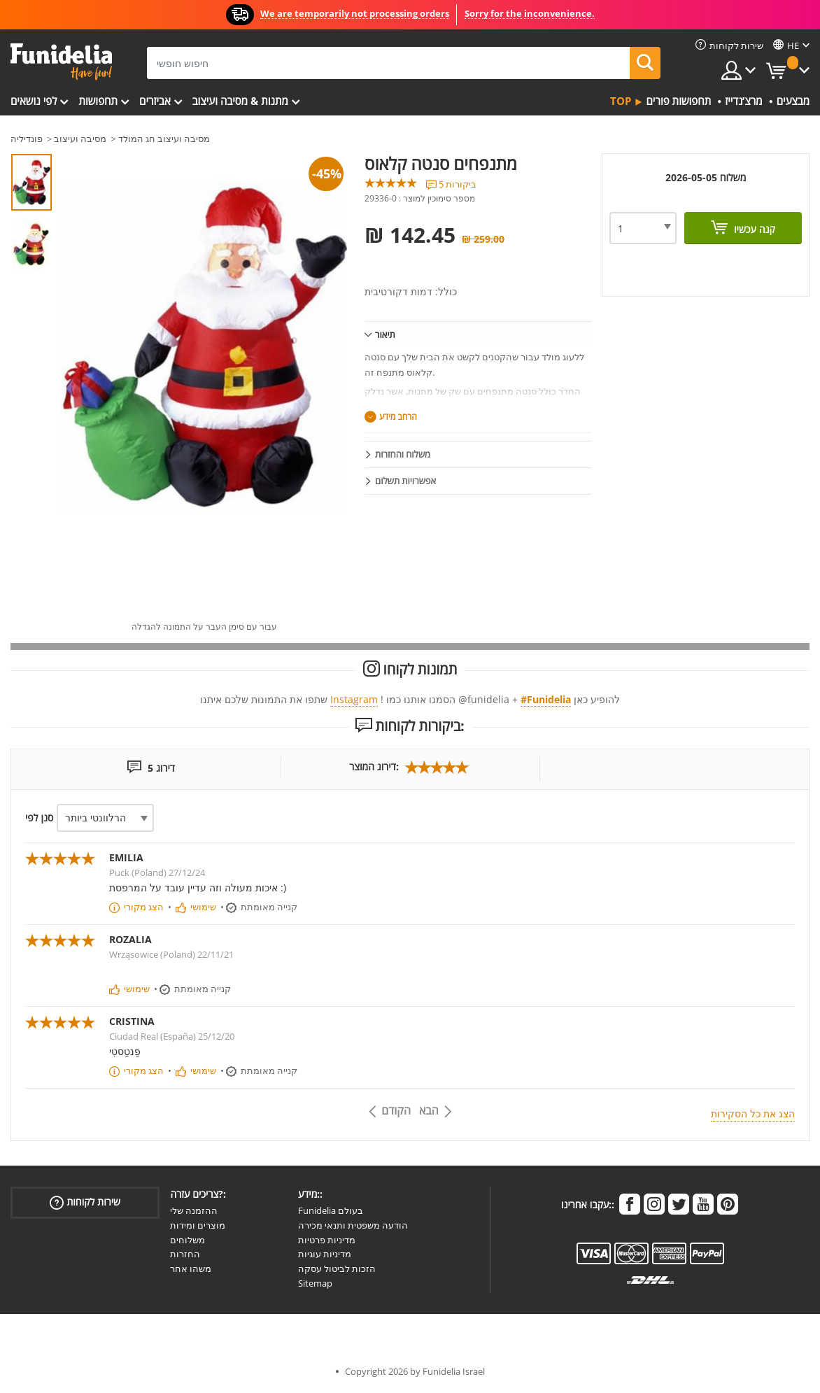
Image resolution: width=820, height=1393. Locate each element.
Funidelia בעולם (330, 1210)
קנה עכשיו (753, 229)
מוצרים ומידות (197, 1225)
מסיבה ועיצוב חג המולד (164, 138)
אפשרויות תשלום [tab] (405, 480)
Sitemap (315, 1283)
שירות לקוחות (85, 1202)
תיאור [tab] (385, 334)
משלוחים (187, 1239)
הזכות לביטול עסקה (337, 1268)
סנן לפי (39, 817)
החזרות (185, 1253)
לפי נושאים (33, 101)
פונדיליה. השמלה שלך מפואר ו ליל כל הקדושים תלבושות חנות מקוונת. (61, 61)
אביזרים (155, 101)
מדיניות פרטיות (326, 1239)
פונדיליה (26, 138)
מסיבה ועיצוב (80, 138)
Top (620, 101)
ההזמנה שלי (194, 1210)
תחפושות (98, 101)
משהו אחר (190, 1268)
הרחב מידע (398, 417)
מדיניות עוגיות (324, 1253)
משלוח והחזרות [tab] (402, 454)
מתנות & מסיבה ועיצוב (240, 101)
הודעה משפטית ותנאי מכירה (353, 1225)
